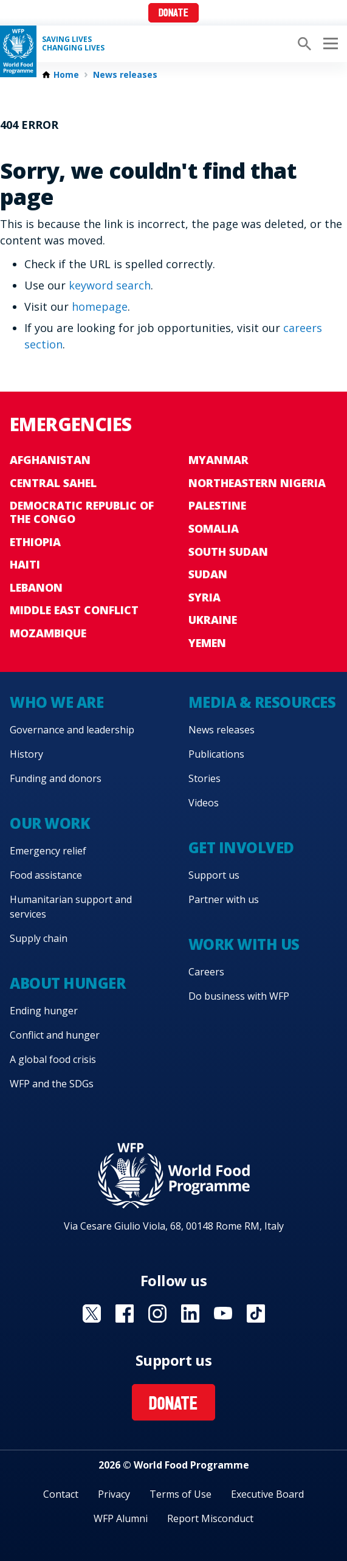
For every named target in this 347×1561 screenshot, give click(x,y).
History (26, 754)
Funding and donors (55, 778)
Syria (204, 597)
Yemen (207, 642)
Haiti (25, 564)
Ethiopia (35, 542)
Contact (60, 1494)
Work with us (244, 944)
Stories (204, 778)
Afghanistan (50, 459)
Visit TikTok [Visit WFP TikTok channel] (256, 1313)
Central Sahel (53, 483)
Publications (216, 754)
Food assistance (46, 875)
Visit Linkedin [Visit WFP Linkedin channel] (190, 1313)
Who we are (56, 702)
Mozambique (48, 633)
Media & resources (262, 702)
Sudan (207, 574)
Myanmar (218, 459)
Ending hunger (44, 1010)
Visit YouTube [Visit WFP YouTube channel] (223, 1313)
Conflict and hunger (55, 1035)
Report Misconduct (210, 1518)
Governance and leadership (72, 729)
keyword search (110, 285)
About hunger (67, 983)
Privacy (114, 1494)
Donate (173, 13)
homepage (100, 306)
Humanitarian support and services (71, 907)
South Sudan (228, 551)
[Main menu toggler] (329, 44)
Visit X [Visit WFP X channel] (92, 1313)
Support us (213, 875)
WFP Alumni (121, 1518)
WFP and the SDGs (52, 1083)
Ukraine (212, 619)
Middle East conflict (74, 610)
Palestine (217, 505)
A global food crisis (53, 1059)
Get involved (241, 847)
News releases (125, 74)
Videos (203, 802)
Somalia (213, 528)
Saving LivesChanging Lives (73, 43)
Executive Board (267, 1494)
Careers (206, 971)
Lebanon (36, 587)
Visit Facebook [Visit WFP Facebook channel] (124, 1313)
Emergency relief (48, 850)
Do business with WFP (238, 996)
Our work (50, 823)
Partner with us (223, 899)
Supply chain (38, 938)
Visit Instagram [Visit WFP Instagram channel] (157, 1313)
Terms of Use (180, 1494)
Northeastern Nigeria (257, 483)
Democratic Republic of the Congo (82, 512)
